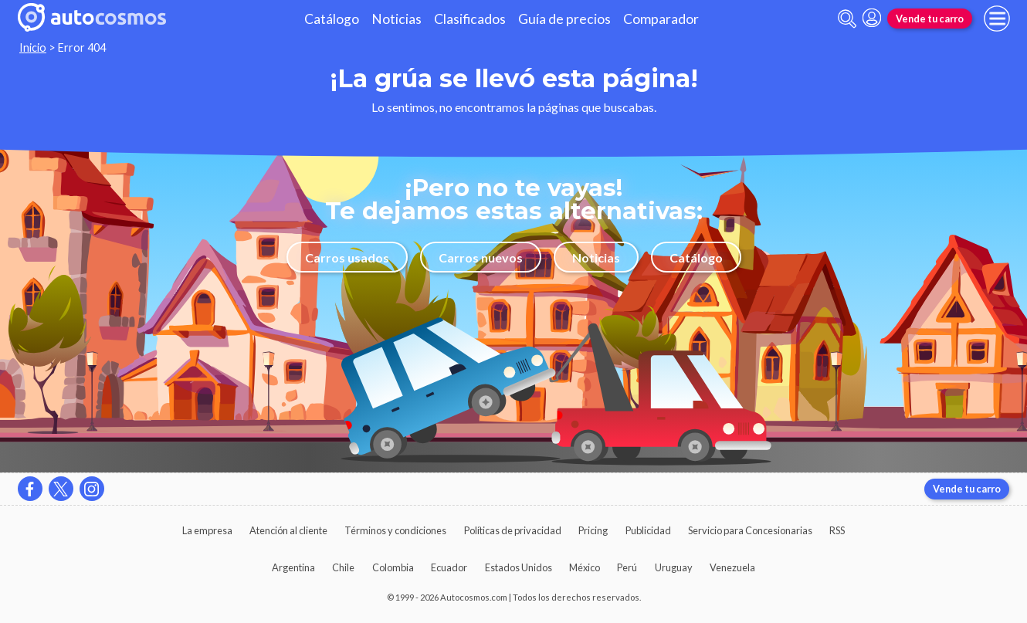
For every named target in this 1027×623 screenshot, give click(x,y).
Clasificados (470, 19)
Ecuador (449, 567)
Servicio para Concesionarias (750, 530)
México (584, 567)
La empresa (207, 530)
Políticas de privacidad (512, 530)
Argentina (293, 567)
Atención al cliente (288, 530)
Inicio (32, 47)
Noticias (396, 19)
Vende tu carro (930, 18)
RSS (837, 530)
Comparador (661, 19)
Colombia (393, 567)
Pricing (593, 530)
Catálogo (331, 19)
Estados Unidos (518, 567)
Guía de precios (564, 19)
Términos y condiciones (395, 530)
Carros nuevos (481, 257)
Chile (343, 567)
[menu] (997, 18)
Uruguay (674, 567)
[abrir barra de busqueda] (847, 19)
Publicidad (648, 530)
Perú (627, 567)
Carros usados (347, 257)
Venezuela (732, 567)
